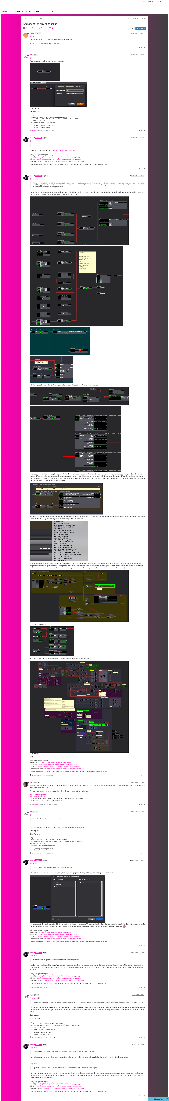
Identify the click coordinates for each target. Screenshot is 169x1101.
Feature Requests (32, 28)
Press (142, 2)
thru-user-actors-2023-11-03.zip (64, 150)
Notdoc (32, 33)
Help (24, 12)
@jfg (44, 138)
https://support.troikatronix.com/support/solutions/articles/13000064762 (59, 158)
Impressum (156, 2)
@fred (32, 36)
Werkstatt (34, 12)
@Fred (37, 33)
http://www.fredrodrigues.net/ (38, 795)
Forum (17, 12)
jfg (31, 54)
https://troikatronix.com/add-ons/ (45, 159)
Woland (32, 138)
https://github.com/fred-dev (37, 796)
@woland (33, 785)
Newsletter (47, 12)
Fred (31, 782)
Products (6, 12)
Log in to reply (141, 28)
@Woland (37, 782)
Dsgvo (149, 2)
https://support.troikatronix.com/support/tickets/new (56, 156)
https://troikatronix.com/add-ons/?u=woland (68, 159)
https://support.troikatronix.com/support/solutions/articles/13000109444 (63, 161)
